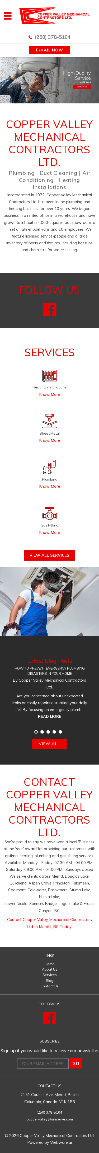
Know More (49, 394)
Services (50, 975)
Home (49, 964)
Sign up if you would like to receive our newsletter (50, 1050)
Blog (49, 980)
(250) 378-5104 (52, 37)
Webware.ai (61, 1142)
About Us (49, 969)
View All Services (49, 555)
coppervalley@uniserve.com (49, 1119)
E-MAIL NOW (49, 50)
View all (49, 743)
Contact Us (49, 986)
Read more (49, 716)
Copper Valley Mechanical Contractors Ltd (57, 1135)
